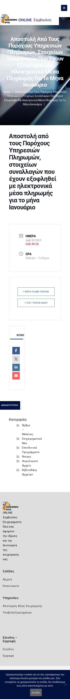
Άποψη (26, 456)
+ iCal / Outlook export (36, 302)
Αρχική (7, 579)
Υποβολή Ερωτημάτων (17, 612)
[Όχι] (65, 686)
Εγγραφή (8, 655)
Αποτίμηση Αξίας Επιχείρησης (22, 606)
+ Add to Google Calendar (36, 291)
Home (6, 91)
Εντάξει (36, 692)
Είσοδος (8, 649)
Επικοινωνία (11, 586)
